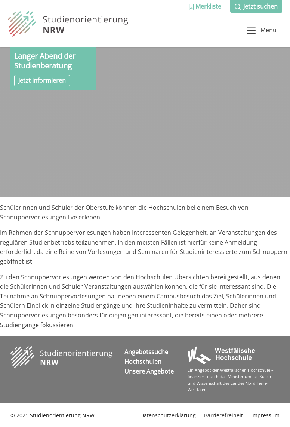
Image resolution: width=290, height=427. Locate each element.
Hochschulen (142, 361)
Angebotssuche (146, 352)
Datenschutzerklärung (168, 415)
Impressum (265, 415)
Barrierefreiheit (223, 415)
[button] (205, 6)
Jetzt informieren (42, 80)
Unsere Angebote (149, 371)
